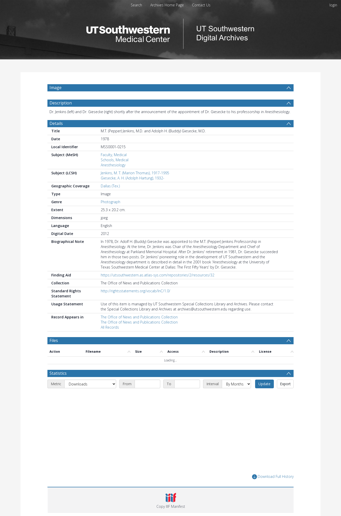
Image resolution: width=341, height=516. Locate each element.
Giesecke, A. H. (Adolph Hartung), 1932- (132, 178)
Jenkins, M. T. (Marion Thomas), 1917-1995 (135, 172)
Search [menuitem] (136, 5)
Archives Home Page (167, 5)
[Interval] (236, 384)
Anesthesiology (113, 165)
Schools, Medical (114, 159)
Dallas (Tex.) (110, 186)
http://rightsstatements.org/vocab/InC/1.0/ (135, 290)
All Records (110, 327)
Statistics (58, 373)
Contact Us (201, 5)
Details (56, 123)
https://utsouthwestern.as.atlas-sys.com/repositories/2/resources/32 (157, 275)
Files (53, 340)
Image (55, 87)
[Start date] (147, 384)
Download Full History (273, 476)
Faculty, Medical (114, 154)
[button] (171, 500)
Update (264, 383)
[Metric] (90, 384)
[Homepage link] (170, 32)
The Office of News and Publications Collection (139, 317)
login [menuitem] (333, 5)
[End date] (187, 384)
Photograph (110, 201)
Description (60, 103)
